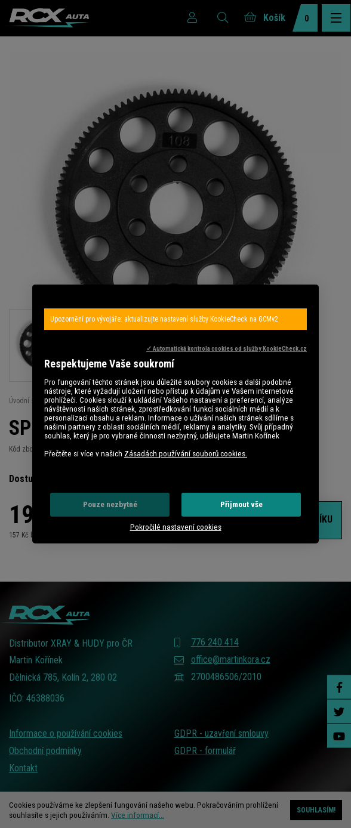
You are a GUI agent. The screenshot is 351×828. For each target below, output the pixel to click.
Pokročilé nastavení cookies (175, 527)
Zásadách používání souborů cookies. (185, 453)
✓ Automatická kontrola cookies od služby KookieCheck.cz (226, 349)
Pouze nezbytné (110, 504)
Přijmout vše (241, 504)
